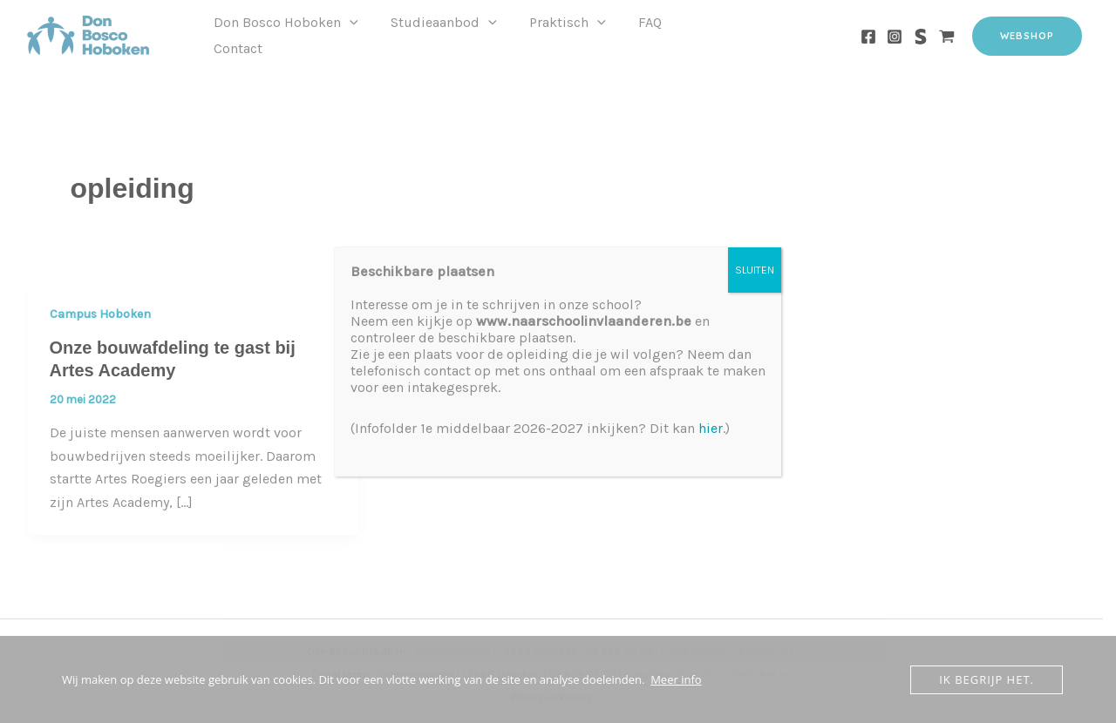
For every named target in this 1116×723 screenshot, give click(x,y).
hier (710, 428)
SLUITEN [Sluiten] (754, 270)
